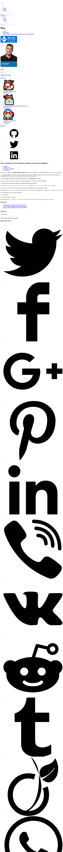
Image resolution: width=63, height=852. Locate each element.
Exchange (5, 168)
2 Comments (6, 108)
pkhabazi (5, 166)
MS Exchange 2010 (7, 219)
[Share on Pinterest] (32, 460)
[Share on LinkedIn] (32, 519)
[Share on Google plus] (32, 401)
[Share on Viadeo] (32, 816)
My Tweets (3, 77)
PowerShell (11, 168)
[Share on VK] (32, 638)
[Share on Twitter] (32, 282)
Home (4, 18)
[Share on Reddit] (32, 697)
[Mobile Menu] (3, 15)
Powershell (15, 219)
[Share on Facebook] (32, 341)
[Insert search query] (7, 14)
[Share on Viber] (32, 579)
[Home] (4, 31)
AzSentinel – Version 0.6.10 (9, 120)
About (4, 19)
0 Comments (6, 93)
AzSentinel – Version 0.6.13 (9, 91)
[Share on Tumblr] (32, 757)
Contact (5, 20)
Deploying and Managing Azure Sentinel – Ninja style (15, 106)
